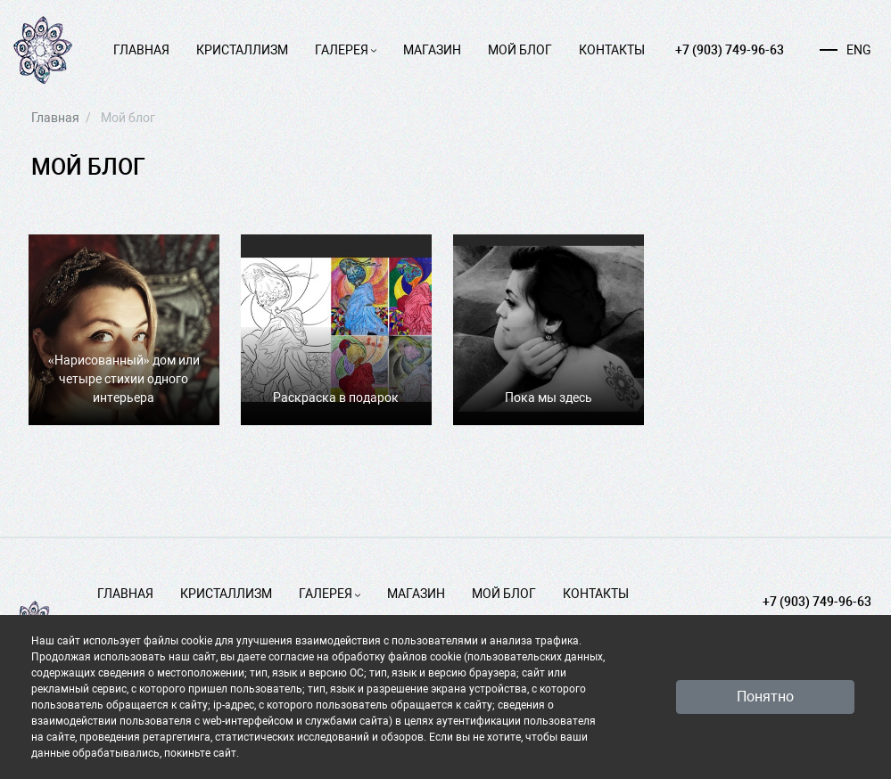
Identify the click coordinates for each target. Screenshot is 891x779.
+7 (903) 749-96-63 (729, 50)
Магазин (432, 50)
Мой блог (520, 50)
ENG (845, 50)
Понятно (765, 696)
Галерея (345, 50)
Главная (141, 50)
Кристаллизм (242, 50)
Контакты (612, 50)
